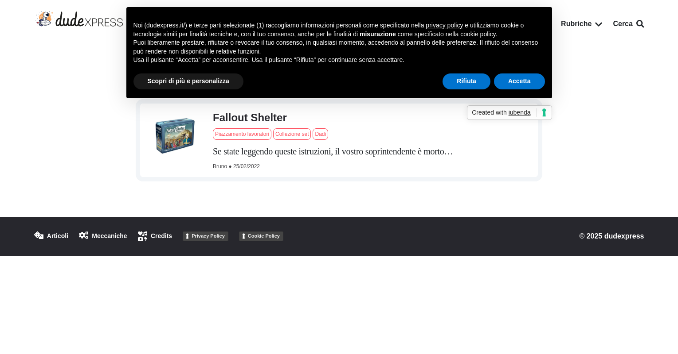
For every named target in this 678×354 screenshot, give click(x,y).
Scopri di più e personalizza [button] (188, 81)
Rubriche (581, 23)
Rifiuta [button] (466, 81)
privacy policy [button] (444, 25)
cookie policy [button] (477, 34)
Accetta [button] (519, 81)
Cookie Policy (264, 236)
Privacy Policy (208, 236)
